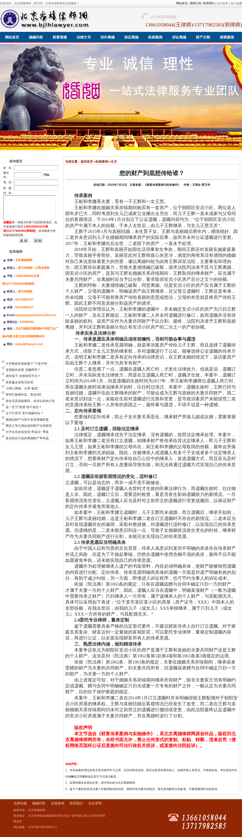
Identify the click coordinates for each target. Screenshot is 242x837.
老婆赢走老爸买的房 (19, 382)
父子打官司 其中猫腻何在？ (24, 413)
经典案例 (102, 161)
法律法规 (20, 803)
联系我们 (76, 803)
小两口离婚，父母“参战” (22, 388)
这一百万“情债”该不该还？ (24, 407)
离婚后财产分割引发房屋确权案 (27, 419)
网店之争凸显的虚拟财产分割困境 (29, 425)
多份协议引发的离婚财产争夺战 (27, 438)
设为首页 (222, 3)
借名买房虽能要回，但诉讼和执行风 (30, 401)
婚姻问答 (38, 803)
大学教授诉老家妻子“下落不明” (27, 363)
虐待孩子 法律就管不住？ (23, 376)
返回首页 (87, 161)
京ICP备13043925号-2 (42, 827)
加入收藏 (236, 3)
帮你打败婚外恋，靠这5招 (23, 394)
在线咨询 (57, 803)
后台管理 (95, 803)
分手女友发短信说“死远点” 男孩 (27, 432)
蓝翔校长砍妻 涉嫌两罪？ (23, 370)
